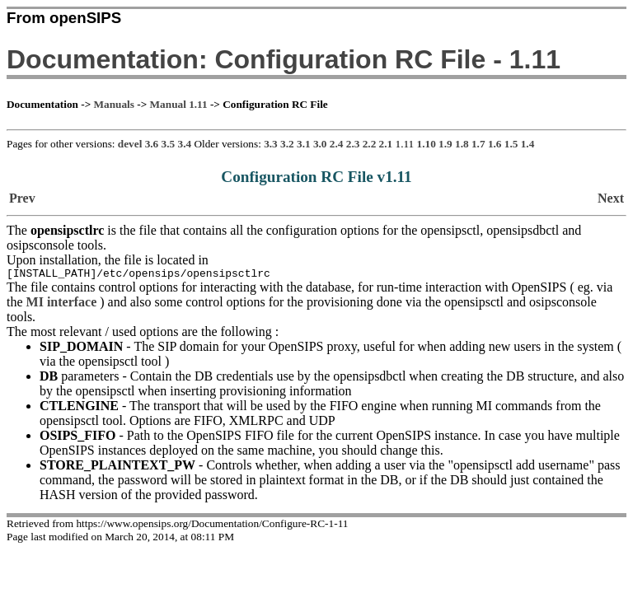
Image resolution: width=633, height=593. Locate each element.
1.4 (528, 144)
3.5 (169, 144)
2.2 (370, 144)
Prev (22, 198)
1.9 (445, 144)
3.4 (185, 144)
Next (611, 198)
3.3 (271, 144)
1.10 (426, 144)
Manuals (114, 104)
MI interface (61, 304)
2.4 (337, 144)
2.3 (353, 144)
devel (130, 144)
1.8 (462, 144)
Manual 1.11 (179, 104)
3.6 (152, 144)
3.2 (287, 144)
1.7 (478, 144)
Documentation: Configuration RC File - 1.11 (283, 59)
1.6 (495, 144)
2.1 (386, 144)
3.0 (320, 144)
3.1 (304, 144)
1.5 (511, 144)
